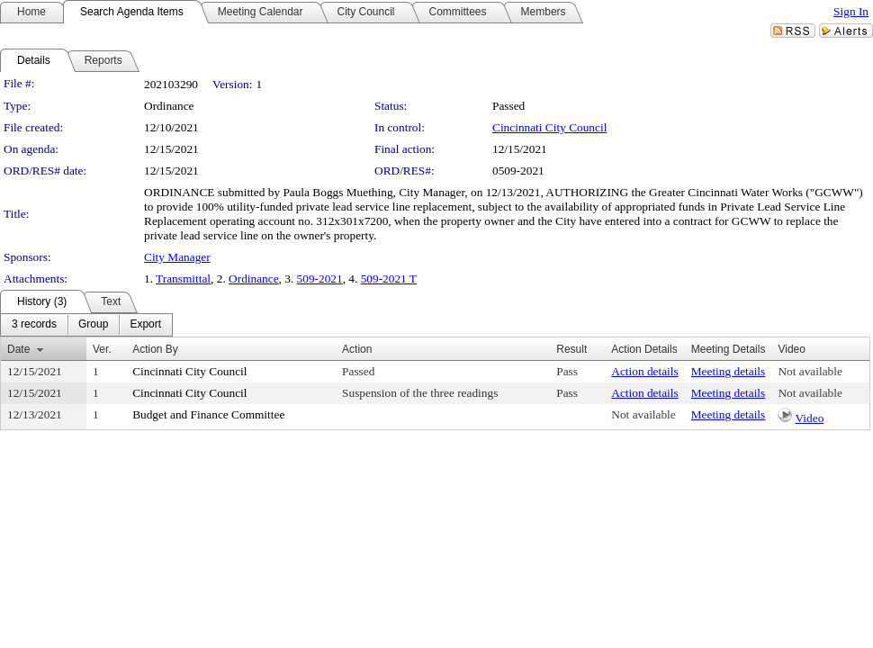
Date (18, 349)
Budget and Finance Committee (208, 414)
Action (357, 349)
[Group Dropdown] (93, 325)
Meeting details (728, 371)
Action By (155, 349)
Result (571, 349)
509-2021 (320, 278)
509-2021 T (389, 278)
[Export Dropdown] (145, 325)
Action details (644, 371)
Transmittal (183, 278)
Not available (810, 371)
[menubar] (86, 325)
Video (810, 418)
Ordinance (254, 278)
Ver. (102, 349)
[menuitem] (34, 325)
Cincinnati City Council (549, 127)
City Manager (177, 257)
